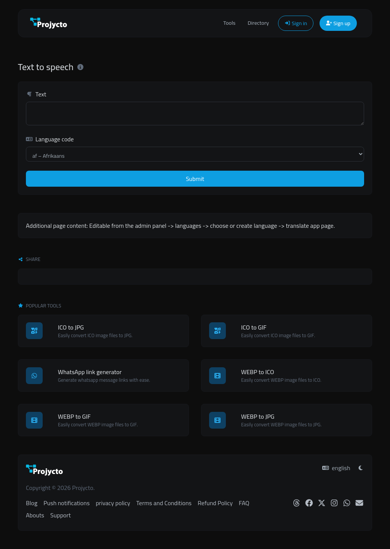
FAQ (244, 503)
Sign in (296, 23)
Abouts (35, 515)
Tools (229, 23)
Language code (50, 139)
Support (60, 515)
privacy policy (113, 503)
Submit (195, 178)
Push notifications (66, 503)
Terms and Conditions (164, 503)
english (336, 468)
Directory (258, 23)
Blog (31, 503)
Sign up (338, 23)
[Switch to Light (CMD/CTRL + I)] (360, 468)
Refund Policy (215, 503)
